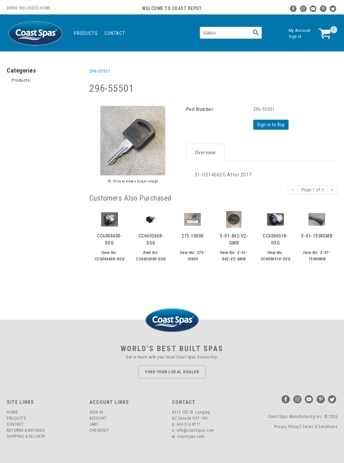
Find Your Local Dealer (172, 371)
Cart (93, 424)
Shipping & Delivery (26, 436)
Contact (114, 33)
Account (98, 418)
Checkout (99, 430)
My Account (300, 30)
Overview (205, 152)
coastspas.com (191, 436)
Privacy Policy (286, 426)
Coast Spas (35, 33)
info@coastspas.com (195, 430)
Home (12, 412)
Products (86, 33)
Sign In (295, 36)
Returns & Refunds (26, 430)
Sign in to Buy (271, 124)
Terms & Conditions (319, 426)
